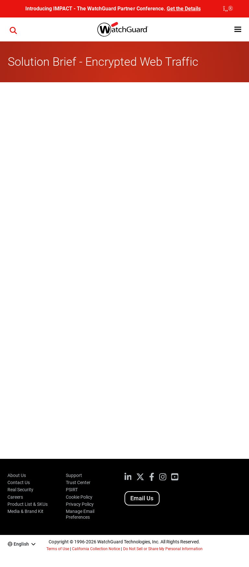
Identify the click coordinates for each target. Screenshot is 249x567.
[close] (228, 9)
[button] (237, 29)
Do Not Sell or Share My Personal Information (163, 549)
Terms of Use (57, 549)
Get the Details (184, 9)
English (21, 544)
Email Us (141, 498)
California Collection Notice (96, 549)
